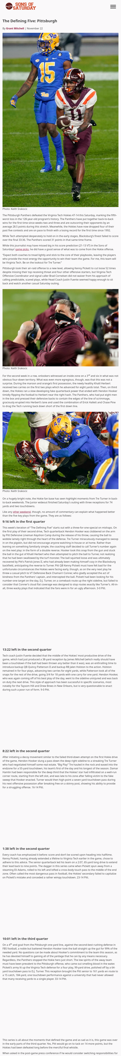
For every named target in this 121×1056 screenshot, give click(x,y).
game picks (22, 249)
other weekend (22, 512)
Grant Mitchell (15, 28)
